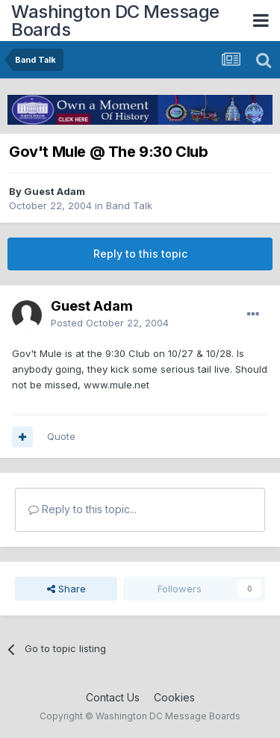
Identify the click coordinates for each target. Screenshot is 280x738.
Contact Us (113, 697)
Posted (110, 323)
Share (66, 588)
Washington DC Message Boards (115, 20)
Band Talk (129, 205)
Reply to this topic (140, 253)
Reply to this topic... (82, 509)
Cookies (174, 697)
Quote (61, 436)
